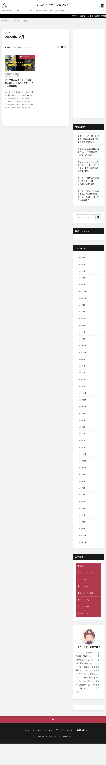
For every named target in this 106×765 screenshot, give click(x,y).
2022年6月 (82, 437)
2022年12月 (83, 401)
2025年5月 (82, 272)
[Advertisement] (88, 73)
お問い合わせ (67, 10)
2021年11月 (83, 473)
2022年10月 (83, 416)
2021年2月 (82, 538)
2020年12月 (83, 553)
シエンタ (33, 10)
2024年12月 (83, 294)
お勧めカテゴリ (26, 47)
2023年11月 (83, 358)
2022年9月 (82, 423)
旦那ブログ (84, 634)
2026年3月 (82, 265)
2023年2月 (82, 387)
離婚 (82, 584)
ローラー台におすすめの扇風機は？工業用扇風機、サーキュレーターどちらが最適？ (88, 195)
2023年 (16, 21)
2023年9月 (82, 366)
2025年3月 (82, 279)
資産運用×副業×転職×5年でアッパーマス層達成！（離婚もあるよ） (88, 152)
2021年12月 (83, 466)
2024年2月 (82, 344)
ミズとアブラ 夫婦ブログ (53, 4)
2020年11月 (83, 560)
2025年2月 (82, 286)
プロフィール (85, 627)
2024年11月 (83, 301)
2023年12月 (83, 351)
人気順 (15, 47)
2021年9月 (82, 488)
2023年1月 (82, 394)
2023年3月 (82, 380)
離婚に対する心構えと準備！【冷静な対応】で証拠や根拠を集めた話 (88, 139)
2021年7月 (82, 502)
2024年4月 (82, 330)
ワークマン (21, 10)
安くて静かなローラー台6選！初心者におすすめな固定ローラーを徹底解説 (19, 83)
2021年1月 (82, 545)
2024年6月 (82, 315)
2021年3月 (82, 531)
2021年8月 (82, 495)
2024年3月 (82, 337)
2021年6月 (82, 509)
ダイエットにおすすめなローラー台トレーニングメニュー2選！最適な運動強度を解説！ (88, 166)
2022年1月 (82, 459)
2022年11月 (83, 409)
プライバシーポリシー (49, 10)
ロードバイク (8, 10)
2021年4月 (82, 524)
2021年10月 (83, 481)
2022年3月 (82, 445)
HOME (7, 21)
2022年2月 (82, 452)
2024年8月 (82, 308)
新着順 (8, 47)
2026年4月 (82, 258)
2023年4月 (82, 373)
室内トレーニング (27, 57)
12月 (25, 21)
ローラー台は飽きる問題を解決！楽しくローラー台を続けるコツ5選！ (88, 181)
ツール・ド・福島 (87, 613)
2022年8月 (82, 430)
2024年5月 (82, 322)
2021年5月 (82, 517)
